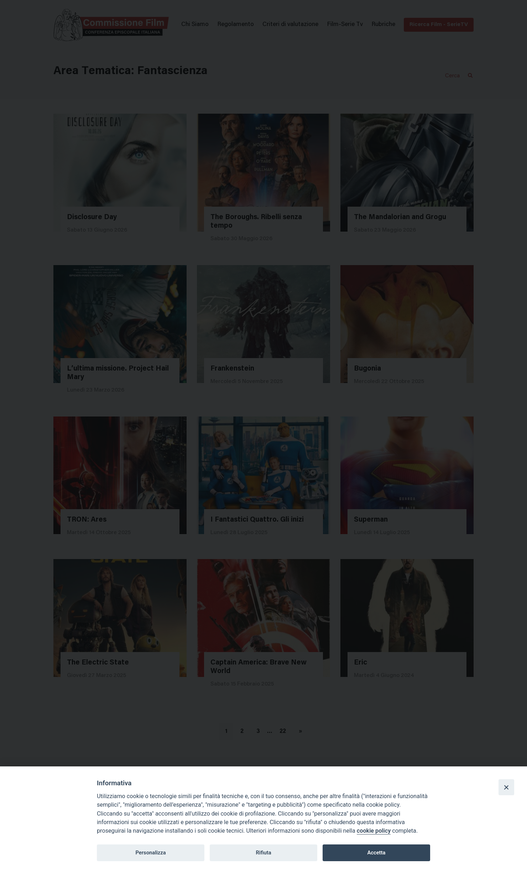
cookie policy (374, 830)
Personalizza (150, 852)
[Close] (506, 787)
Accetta (376, 852)
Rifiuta (263, 852)
